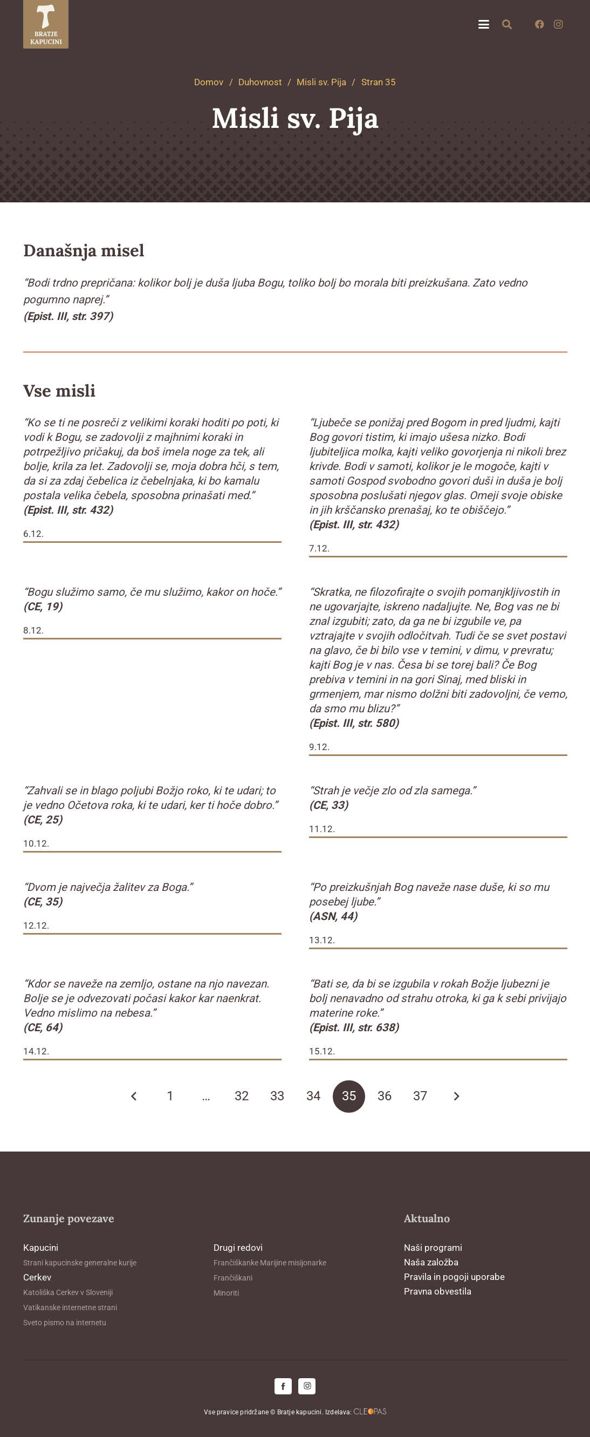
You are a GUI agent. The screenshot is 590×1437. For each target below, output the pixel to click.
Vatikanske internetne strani (70, 1307)
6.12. (33, 533)
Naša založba (431, 1262)
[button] (483, 24)
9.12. (319, 746)
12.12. (36, 925)
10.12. (36, 843)
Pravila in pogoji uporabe (454, 1276)
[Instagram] (558, 24)
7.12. (319, 548)
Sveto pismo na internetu (64, 1322)
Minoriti (226, 1293)
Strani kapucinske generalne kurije (79, 1262)
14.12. (36, 1051)
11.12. (322, 828)
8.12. (33, 630)
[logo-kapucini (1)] (46, 24)
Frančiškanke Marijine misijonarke (270, 1262)
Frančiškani (233, 1277)
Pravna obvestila (437, 1291)
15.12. (322, 1051)
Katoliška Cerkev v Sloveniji (68, 1292)
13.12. (322, 940)
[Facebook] (540, 24)
